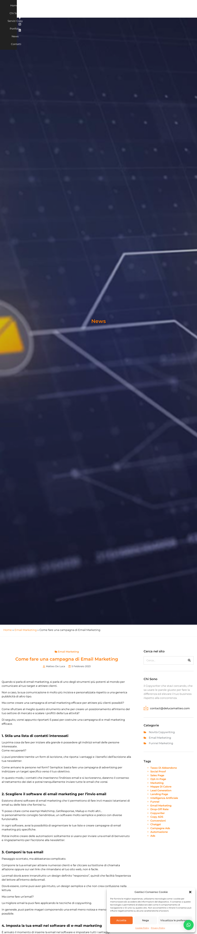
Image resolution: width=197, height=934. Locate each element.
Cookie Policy (142, 928)
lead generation (160, 790)
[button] (190, 892)
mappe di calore (160, 786)
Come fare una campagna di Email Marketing (66, 659)
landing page (159, 794)
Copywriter (157, 813)
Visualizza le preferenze (175, 920)
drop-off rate (159, 809)
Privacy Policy (158, 928)
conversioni (158, 820)
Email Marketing (25, 630)
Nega (145, 920)
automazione (159, 831)
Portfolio (108, 8)
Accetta (121, 920)
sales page (157, 775)
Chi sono (74, 8)
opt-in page (158, 779)
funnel (154, 801)
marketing (156, 782)
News (121, 8)
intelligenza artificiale (164, 798)
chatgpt (155, 824)
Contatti (133, 8)
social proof (158, 771)
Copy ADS (156, 816)
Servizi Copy (91, 8)
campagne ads (160, 828)
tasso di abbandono (163, 767)
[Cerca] (189, 660)
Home (60, 8)
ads (152, 835)
